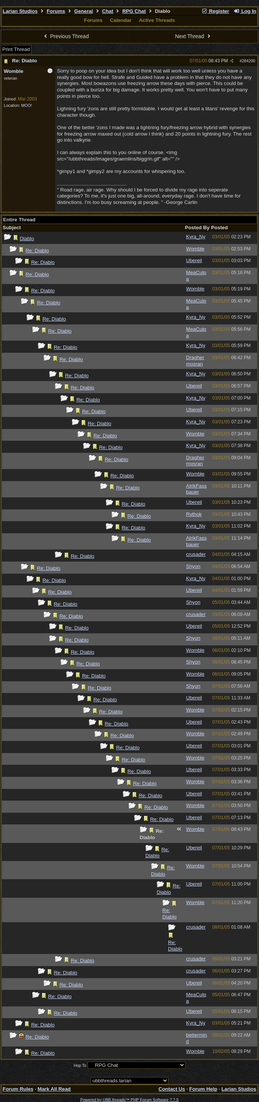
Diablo (27, 238)
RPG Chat (134, 11)
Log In (245, 11)
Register (215, 11)
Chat (107, 11)
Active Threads (157, 20)
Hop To (80, 1065)
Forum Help (203, 1089)
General (83, 11)
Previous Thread (65, 36)
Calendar (120, 20)
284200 (248, 61)
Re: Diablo (24, 60)
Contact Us (172, 1089)
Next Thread (193, 36)
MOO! (26, 105)
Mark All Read (54, 1089)
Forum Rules (18, 1089)
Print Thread (16, 49)
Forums (56, 11)
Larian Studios (20, 11)
